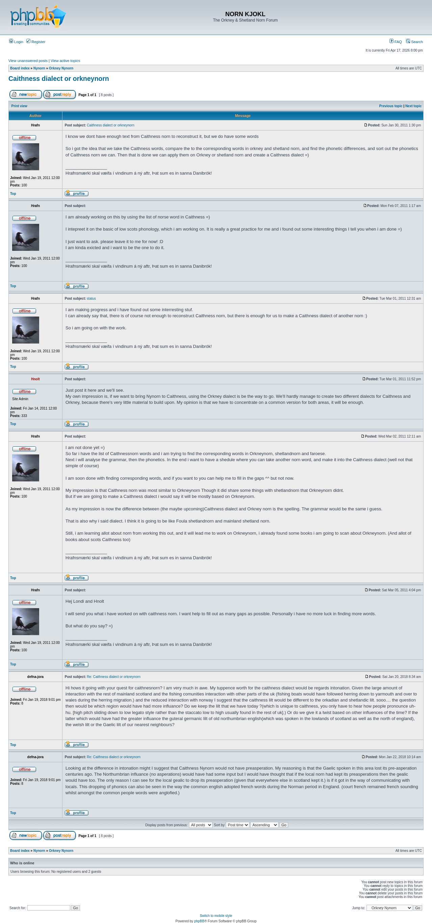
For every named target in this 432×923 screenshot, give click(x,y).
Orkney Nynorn (61, 68)
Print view (19, 106)
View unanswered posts (28, 61)
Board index (20, 68)
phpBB (199, 921)
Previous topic (391, 106)
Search (414, 42)
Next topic (413, 106)
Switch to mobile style (216, 916)
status (91, 298)
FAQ (395, 42)
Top (13, 194)
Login (16, 42)
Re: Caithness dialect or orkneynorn (113, 677)
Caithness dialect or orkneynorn (58, 78)
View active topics (65, 61)
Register (35, 42)
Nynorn (39, 68)
